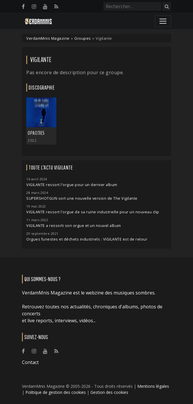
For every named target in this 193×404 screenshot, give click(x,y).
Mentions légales (153, 386)
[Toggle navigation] (163, 21)
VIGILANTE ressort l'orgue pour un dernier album (71, 184)
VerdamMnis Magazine (48, 38)
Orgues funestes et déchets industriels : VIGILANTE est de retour (86, 239)
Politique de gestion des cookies (55, 392)
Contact (30, 362)
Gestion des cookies (109, 392)
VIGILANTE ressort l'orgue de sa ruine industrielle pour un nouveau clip (92, 212)
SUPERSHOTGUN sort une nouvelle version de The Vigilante (82, 198)
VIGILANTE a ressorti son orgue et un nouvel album (73, 225)
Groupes (82, 38)
